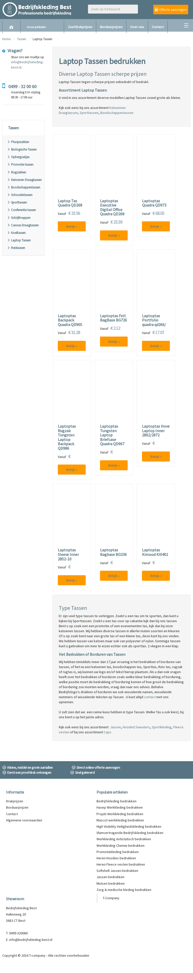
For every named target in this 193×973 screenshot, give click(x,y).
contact (150, 697)
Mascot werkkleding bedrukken (120, 820)
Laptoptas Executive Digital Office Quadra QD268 (112, 207)
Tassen (22, 39)
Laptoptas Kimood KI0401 (155, 552)
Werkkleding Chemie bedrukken (120, 845)
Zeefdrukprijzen (80, 27)
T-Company (111, 898)
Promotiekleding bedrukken (117, 852)
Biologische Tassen (22, 149)
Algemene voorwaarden (24, 820)
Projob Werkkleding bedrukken (119, 814)
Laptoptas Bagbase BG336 (113, 552)
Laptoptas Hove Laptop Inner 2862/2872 (156, 430)
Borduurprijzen (111, 27)
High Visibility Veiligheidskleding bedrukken (128, 826)
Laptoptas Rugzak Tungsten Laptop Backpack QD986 (67, 437)
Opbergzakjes (18, 157)
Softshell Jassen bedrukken (117, 870)
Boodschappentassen (23, 187)
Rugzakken (16, 172)
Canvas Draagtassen (23, 225)
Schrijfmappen (18, 218)
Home (6, 39)
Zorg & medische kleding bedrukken (123, 889)
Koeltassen (16, 233)
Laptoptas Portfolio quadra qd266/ (154, 320)
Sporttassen (17, 202)
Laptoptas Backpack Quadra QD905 (70, 320)
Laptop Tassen (19, 240)
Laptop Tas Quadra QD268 (70, 203)
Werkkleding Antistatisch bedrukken (123, 839)
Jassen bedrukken (110, 877)
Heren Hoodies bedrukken (116, 858)
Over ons (137, 27)
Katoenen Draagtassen (24, 180)
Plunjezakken (18, 142)
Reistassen (16, 248)
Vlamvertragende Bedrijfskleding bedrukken (129, 832)
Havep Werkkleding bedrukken (119, 807)
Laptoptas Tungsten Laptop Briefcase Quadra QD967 (112, 435)
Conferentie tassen (21, 210)
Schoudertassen (19, 195)
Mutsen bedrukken (110, 883)
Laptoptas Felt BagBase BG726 (113, 318)
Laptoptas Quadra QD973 (154, 203)
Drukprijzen (14, 801)
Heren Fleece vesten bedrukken (120, 864)
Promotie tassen (20, 164)
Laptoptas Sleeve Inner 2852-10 (68, 554)
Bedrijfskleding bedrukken (116, 801)
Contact (158, 27)
